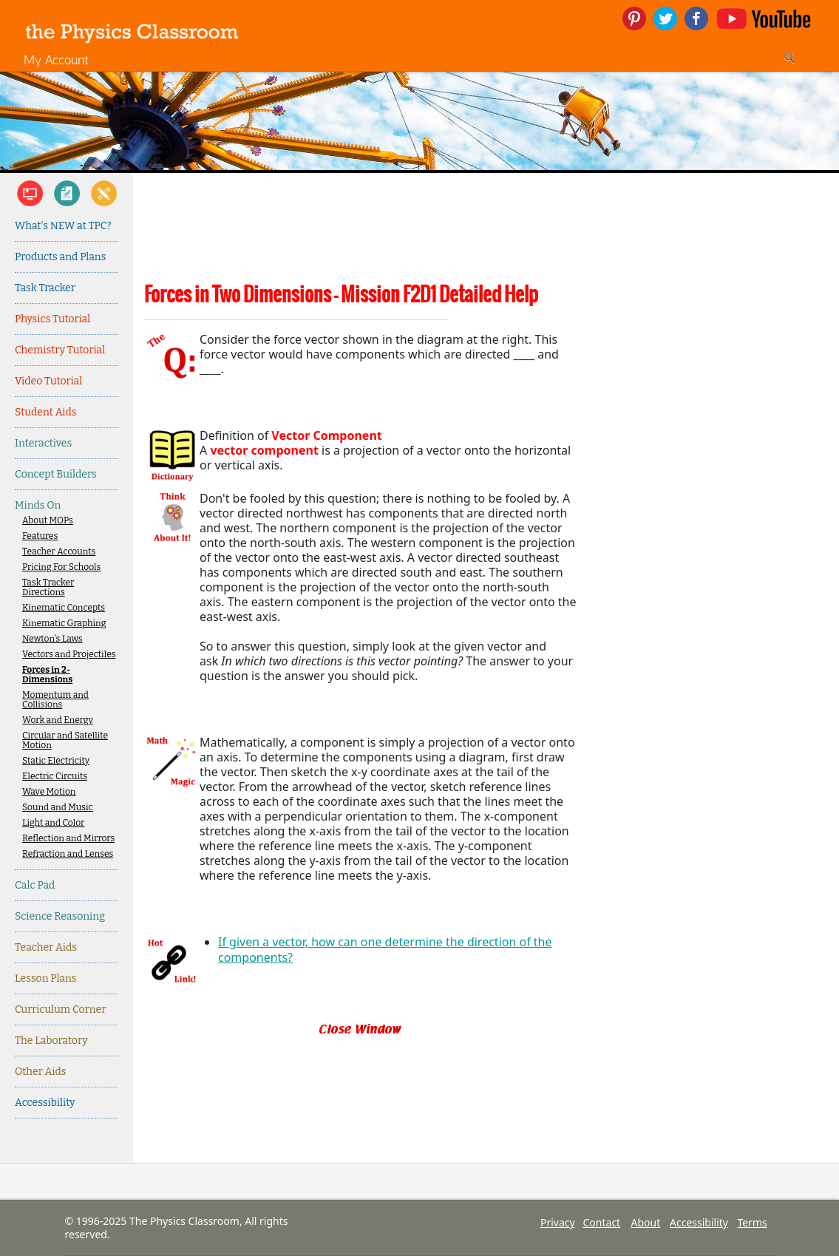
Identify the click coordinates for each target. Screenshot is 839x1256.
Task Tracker (45, 288)
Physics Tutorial (52, 319)
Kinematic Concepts (63, 608)
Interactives (43, 443)
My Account (56, 59)
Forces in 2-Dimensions (47, 675)
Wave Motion (48, 792)
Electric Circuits (54, 776)
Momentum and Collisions (55, 700)
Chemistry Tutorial (60, 350)
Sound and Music (57, 807)
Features (40, 536)
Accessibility (45, 1102)
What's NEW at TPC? (63, 226)
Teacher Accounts (58, 552)
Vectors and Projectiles (68, 654)
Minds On (38, 505)
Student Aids (45, 412)
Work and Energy (57, 720)
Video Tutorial (48, 381)
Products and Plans (60, 257)
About (646, 1222)
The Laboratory (51, 1040)
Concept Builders (56, 474)
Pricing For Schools (61, 567)
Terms (752, 1222)
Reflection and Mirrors (68, 838)
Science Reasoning (60, 916)
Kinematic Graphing (64, 623)
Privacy (557, 1222)
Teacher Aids (46, 947)
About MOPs (47, 521)
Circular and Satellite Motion (65, 740)
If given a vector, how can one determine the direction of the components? (385, 949)
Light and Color (53, 823)
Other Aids (40, 1071)
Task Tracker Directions (48, 587)
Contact (602, 1222)
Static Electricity (55, 761)
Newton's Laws (52, 639)
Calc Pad (35, 885)
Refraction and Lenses (67, 854)
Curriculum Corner (60, 1009)
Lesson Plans (46, 978)
